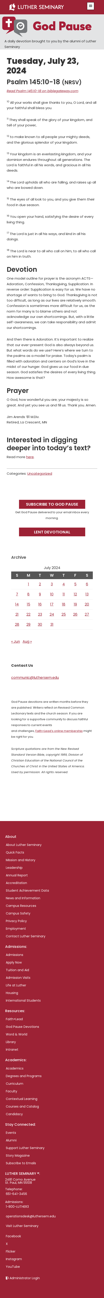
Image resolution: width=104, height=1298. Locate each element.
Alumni (11, 1140)
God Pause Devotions (22, 1026)
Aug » (27, 641)
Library (11, 1042)
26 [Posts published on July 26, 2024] (75, 614)
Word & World (16, 1034)
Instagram (14, 1259)
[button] (90, 6)
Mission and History (20, 860)
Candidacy (14, 1114)
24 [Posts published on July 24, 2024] (52, 614)
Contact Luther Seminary (25, 936)
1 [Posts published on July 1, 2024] (28, 584)
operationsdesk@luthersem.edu (31, 1216)
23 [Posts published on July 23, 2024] (40, 614)
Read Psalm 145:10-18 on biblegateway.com (42, 90)
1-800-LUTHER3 (17, 1206)
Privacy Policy (16, 921)
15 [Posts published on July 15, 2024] (28, 604)
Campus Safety (18, 913)
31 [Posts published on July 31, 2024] (51, 624)
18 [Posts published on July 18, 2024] (63, 604)
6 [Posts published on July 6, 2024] (87, 584)
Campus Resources (21, 905)
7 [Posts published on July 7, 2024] (17, 594)
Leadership (14, 867)
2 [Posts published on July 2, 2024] (40, 584)
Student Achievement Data (27, 890)
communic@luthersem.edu (35, 677)
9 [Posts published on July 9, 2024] (40, 594)
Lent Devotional (52, 532)
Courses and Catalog (22, 1106)
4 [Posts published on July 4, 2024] (63, 584)
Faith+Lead (14, 1019)
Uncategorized (39, 473)
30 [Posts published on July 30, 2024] (40, 624)
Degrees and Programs (24, 1076)
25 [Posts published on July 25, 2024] (64, 614)
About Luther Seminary (24, 845)
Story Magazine (18, 1155)
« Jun (15, 641)
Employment (16, 928)
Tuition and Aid (17, 970)
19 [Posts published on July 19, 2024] (75, 604)
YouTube (13, 1266)
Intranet (12, 1049)
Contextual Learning (21, 1099)
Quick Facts (15, 852)
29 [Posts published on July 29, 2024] (28, 624)
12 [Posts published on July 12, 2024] (75, 594)
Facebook (13, 1236)
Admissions (14, 955)
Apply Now (14, 962)
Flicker (10, 1251)
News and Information (23, 898)
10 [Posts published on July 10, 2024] (51, 594)
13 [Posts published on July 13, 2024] (87, 594)
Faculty (11, 1091)
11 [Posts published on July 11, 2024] (64, 594)
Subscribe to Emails (21, 1163)
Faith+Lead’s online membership (59, 731)
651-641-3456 (16, 1194)
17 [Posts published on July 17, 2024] (51, 604)
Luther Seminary (44, 7)
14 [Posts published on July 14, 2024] (17, 604)
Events (11, 1132)
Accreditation (16, 883)
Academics (14, 1068)
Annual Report (17, 875)
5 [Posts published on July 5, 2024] (75, 584)
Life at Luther (16, 985)
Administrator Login (25, 1278)
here (30, 457)
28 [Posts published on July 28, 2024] (17, 624)
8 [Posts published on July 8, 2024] (28, 594)
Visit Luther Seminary (22, 1226)
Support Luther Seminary (25, 1148)
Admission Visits (18, 977)
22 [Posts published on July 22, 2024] (28, 614)
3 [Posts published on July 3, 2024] (52, 584)
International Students (23, 1000)
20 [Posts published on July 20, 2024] (87, 604)
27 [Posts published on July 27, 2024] (87, 614)
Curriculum (14, 1083)
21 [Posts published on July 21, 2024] (17, 614)
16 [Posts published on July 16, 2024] (40, 604)
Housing (12, 993)
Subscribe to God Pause (52, 504)
